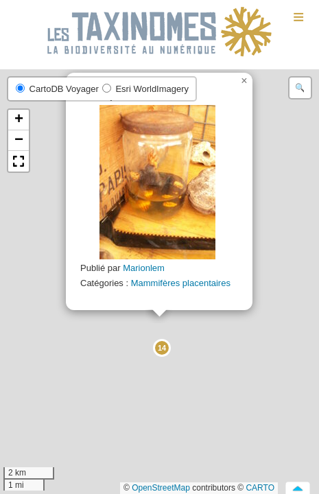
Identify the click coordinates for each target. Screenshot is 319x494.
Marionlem (144, 268)
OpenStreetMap (161, 488)
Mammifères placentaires (181, 283)
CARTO (260, 488)
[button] (161, 347)
